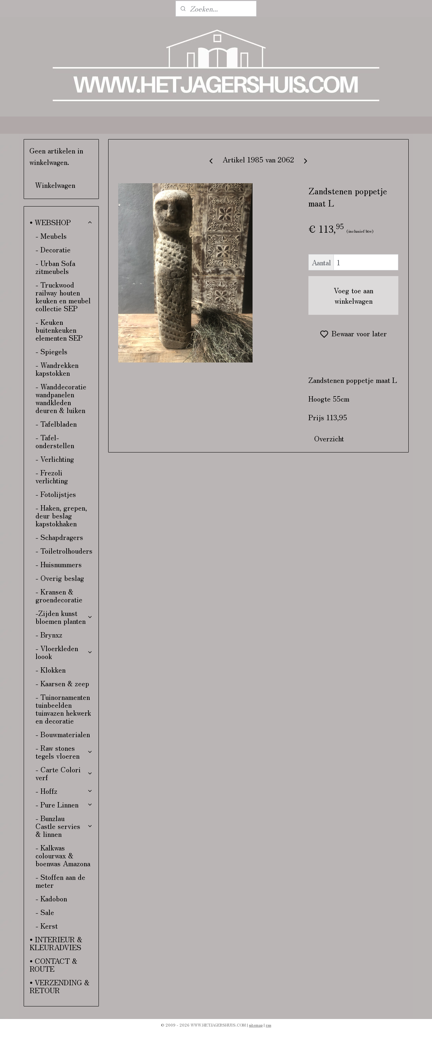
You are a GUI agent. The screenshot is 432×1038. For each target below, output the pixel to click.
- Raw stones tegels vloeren (64, 752)
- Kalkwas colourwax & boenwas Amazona (62, 855)
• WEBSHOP (61, 222)
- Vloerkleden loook (64, 652)
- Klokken (50, 669)
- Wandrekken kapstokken (56, 369)
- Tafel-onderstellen (54, 441)
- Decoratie (53, 249)
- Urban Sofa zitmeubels (55, 267)
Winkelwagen (55, 185)
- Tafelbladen (56, 423)
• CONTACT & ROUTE (53, 965)
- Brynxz (48, 634)
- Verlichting (54, 459)
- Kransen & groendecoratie (58, 595)
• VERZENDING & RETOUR (60, 986)
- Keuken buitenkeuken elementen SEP (59, 330)
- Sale (44, 912)
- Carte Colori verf (64, 773)
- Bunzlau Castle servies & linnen (64, 826)
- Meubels (51, 236)
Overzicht (329, 438)
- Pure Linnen (64, 804)
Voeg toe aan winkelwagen (353, 295)
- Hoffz (64, 791)
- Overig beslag (59, 578)
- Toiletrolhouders (63, 550)
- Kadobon (51, 898)
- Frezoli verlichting (51, 476)
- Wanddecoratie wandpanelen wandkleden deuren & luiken (60, 398)
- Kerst (46, 925)
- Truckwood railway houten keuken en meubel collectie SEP (63, 296)
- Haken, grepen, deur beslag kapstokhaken (61, 515)
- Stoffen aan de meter (60, 881)
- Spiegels (51, 351)
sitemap (256, 1025)
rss (268, 1025)
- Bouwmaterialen (62, 734)
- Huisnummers (58, 564)
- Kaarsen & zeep (62, 683)
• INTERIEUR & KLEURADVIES (56, 943)
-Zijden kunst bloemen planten (64, 617)
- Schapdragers (59, 537)
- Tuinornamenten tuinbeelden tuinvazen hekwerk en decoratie (63, 709)
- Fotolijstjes (55, 494)
